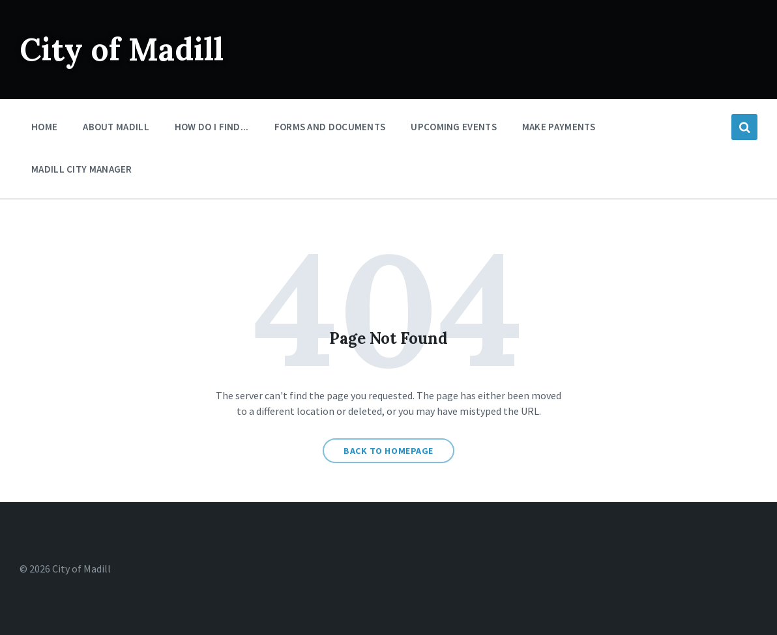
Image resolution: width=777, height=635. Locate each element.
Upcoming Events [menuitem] (454, 126)
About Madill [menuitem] (116, 126)
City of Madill (122, 49)
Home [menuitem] (44, 126)
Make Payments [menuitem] (559, 126)
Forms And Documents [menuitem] (330, 126)
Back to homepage (388, 451)
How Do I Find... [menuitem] (212, 126)
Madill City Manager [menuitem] (81, 169)
